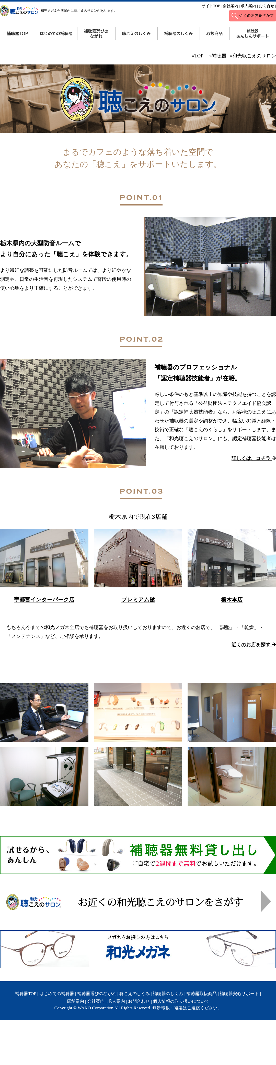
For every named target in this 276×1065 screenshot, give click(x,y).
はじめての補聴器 (56, 993)
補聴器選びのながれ (96, 993)
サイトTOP (211, 6)
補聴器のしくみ (168, 993)
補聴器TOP (25, 993)
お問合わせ (139, 1001)
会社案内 (230, 6)
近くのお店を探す (254, 644)
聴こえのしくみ (134, 993)
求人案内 (248, 6)
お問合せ (266, 6)
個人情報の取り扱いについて (181, 1001)
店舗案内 (75, 1001)
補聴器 (219, 55)
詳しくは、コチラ (254, 458)
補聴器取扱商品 (201, 993)
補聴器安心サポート (239, 993)
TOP (198, 55)
